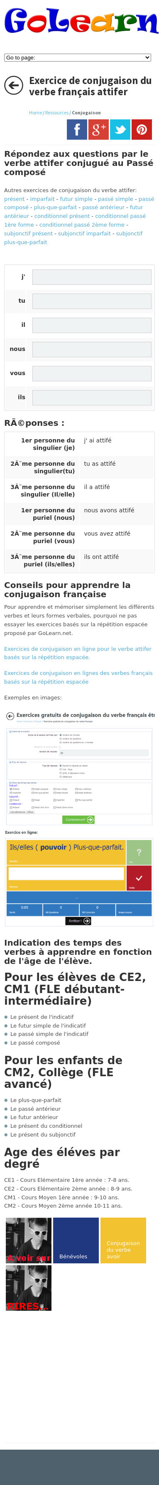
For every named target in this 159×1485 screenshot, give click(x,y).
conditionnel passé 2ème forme (82, 225)
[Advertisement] (74, 1377)
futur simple (76, 199)
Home (35, 112)
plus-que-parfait (55, 207)
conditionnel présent (62, 216)
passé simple (115, 199)
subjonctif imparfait (84, 233)
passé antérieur (103, 207)
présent (14, 199)
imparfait (42, 199)
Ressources (56, 112)
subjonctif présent (28, 233)
